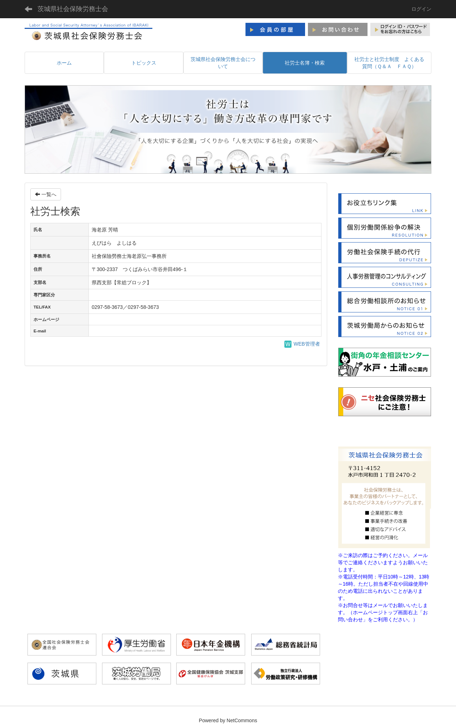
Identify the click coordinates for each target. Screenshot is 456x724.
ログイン (421, 9)
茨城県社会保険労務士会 (72, 8)
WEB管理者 (302, 344)
